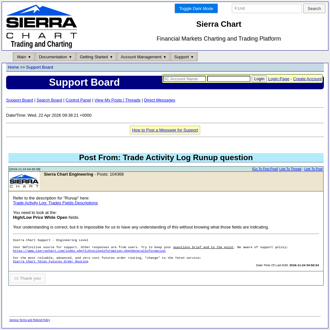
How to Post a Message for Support (165, 130)
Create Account (307, 78)
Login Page (278, 78)
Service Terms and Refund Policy (29, 320)
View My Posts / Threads (117, 100)
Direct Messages (159, 100)
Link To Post (313, 169)
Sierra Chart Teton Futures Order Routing (50, 262)
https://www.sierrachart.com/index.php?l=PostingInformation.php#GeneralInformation (89, 251)
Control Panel (78, 100)
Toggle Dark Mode (196, 8)
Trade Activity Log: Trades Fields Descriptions (55, 203)
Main (21, 56)
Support (181, 56)
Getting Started (94, 56)
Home (13, 67)
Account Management (141, 56)
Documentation (53, 56)
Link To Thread (290, 169)
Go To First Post (265, 169)
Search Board (49, 100)
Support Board (39, 67)
